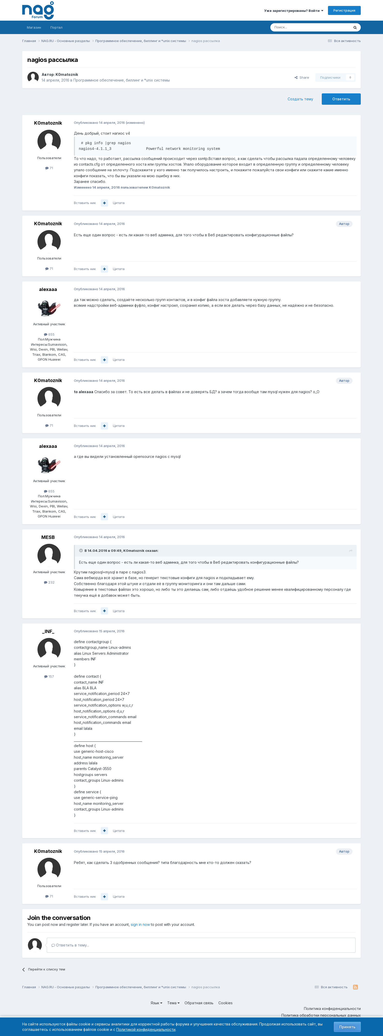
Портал (56, 27)
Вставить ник (85, 203)
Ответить (341, 99)
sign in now (140, 924)
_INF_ (48, 631)
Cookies (225, 1003)
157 (49, 676)
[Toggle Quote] (81, 550)
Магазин (34, 27)
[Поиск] (295, 27)
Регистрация (344, 10)
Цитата (119, 203)
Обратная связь (199, 1003)
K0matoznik (67, 74)
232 (49, 582)
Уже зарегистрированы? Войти (293, 11)
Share (302, 77)
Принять (347, 1027)
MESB (48, 537)
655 (49, 334)
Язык (156, 1003)
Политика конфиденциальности (332, 1008)
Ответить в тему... (70, 945)
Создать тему (300, 99)
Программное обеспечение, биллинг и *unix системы (121, 80)
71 (49, 168)
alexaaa (48, 289)
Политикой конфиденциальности (145, 1029)
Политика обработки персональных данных (321, 1015)
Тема (173, 1003)
